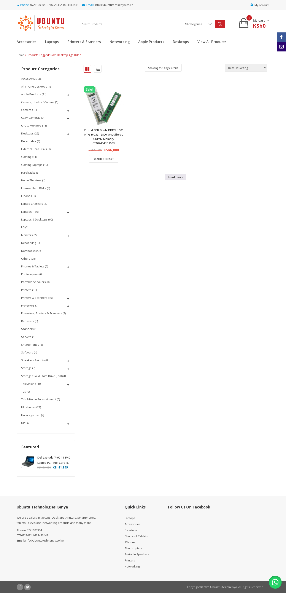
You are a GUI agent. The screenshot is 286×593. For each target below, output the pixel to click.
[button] (275, 582)
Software (27, 352)
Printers (26, 290)
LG (23, 227)
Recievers (27, 321)
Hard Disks (28, 172)
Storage (26, 368)
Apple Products (31, 94)
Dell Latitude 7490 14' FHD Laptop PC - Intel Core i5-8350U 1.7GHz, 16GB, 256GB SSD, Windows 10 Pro (53, 460)
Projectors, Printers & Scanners (41, 313)
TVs (23, 391)
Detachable (28, 141)
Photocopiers (30, 274)
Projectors (28, 305)
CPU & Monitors (31, 126)
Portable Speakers (33, 282)
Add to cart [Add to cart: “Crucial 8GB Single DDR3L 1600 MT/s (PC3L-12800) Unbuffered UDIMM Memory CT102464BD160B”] (105, 159)
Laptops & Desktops (34, 219)
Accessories (29, 78)
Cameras (27, 110)
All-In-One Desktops (34, 86)
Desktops (27, 133)
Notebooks (28, 251)
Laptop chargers (32, 204)
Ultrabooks (28, 407)
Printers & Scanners (34, 298)
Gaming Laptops (32, 165)
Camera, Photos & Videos (37, 102)
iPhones (26, 196)
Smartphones (30, 345)
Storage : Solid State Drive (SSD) (42, 376)
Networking (28, 243)
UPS (24, 423)
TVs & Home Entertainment (38, 399)
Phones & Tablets (32, 266)
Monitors (27, 235)
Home (20, 55)
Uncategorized (30, 415)
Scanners (27, 329)
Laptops (26, 212)
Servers (26, 337)
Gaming (26, 157)
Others (25, 259)
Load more (175, 177)
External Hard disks (34, 149)
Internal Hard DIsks (33, 188)
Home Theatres (31, 180)
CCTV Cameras (30, 118)
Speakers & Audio (33, 360)
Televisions (28, 384)
